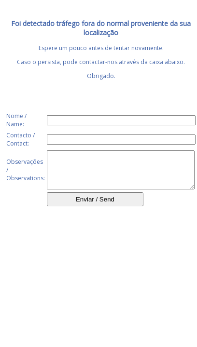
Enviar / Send (95, 206)
